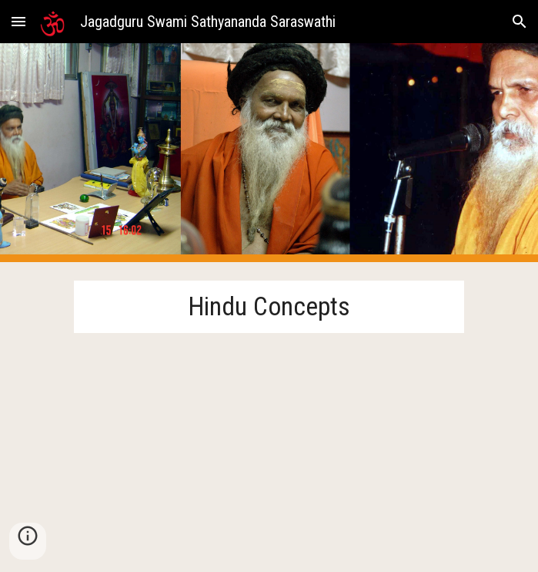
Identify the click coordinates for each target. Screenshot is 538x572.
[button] (18, 21)
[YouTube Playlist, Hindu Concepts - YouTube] (269, 443)
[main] (269, 307)
